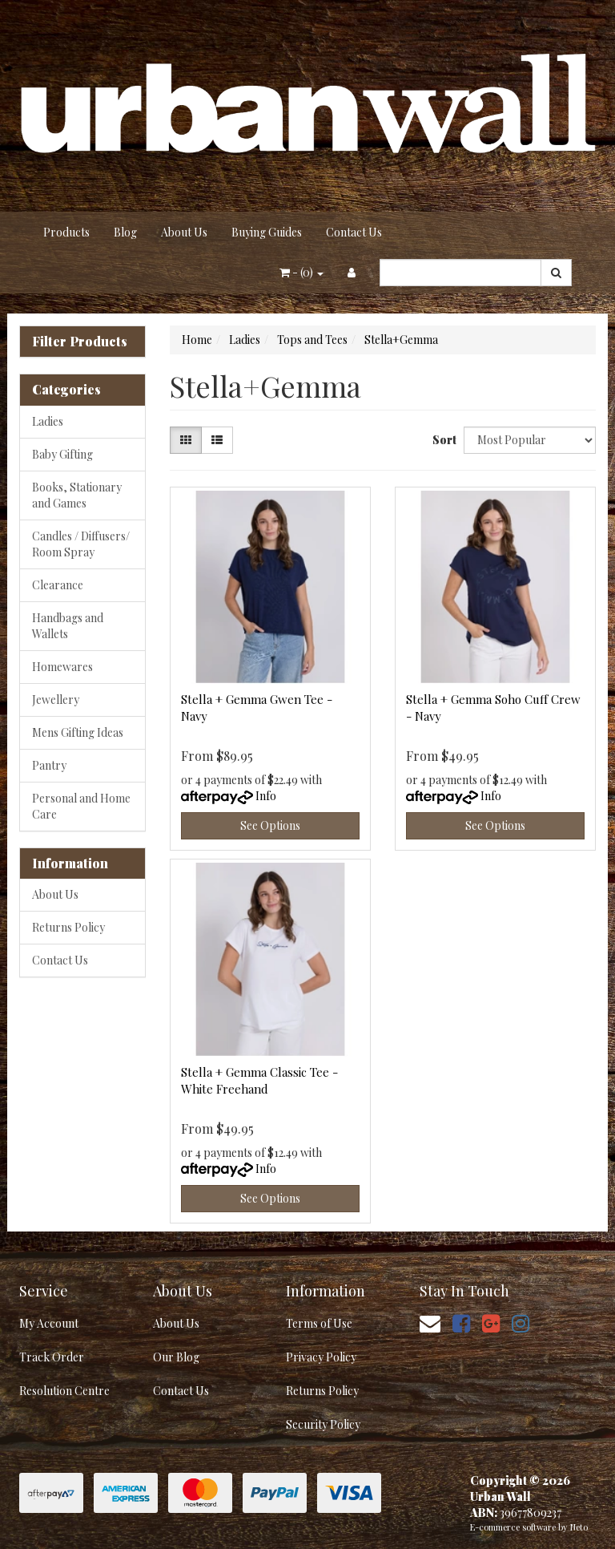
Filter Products (79, 341)
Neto (579, 1527)
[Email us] (430, 1322)
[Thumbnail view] (186, 440)
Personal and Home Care (81, 806)
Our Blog (176, 1357)
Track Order (51, 1357)
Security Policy (323, 1424)
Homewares (62, 666)
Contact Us (354, 232)
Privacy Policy (321, 1357)
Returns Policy (68, 927)
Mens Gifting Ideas (77, 732)
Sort (442, 439)
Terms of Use (319, 1323)
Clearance (57, 585)
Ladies (47, 421)
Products (66, 232)
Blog (125, 232)
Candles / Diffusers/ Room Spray (81, 544)
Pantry (49, 765)
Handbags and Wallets (67, 625)
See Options (270, 825)
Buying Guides (266, 232)
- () (301, 272)
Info (265, 795)
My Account (48, 1323)
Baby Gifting (62, 454)
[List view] (217, 440)
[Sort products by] (530, 440)
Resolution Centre (64, 1390)
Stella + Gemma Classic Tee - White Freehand (259, 1080)
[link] (461, 1322)
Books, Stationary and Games (77, 495)
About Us (184, 232)
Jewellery (55, 699)
